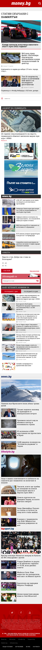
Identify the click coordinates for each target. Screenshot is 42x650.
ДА (4, 263)
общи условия (7, 646)
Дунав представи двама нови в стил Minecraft (28, 595)
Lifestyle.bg (21, 639)
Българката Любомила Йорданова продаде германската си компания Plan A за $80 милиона (28, 306)
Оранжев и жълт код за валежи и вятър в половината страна (27, 422)
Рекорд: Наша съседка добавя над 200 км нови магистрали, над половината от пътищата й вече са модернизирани (28, 337)
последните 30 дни (31, 291)
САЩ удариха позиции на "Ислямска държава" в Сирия (28, 444)
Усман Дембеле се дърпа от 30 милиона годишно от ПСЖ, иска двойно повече (28, 564)
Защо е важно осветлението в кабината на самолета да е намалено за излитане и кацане (20, 480)
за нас (28, 646)
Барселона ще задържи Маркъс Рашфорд (27, 584)
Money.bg (12, 639)
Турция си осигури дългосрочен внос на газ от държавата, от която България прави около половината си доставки (28, 316)
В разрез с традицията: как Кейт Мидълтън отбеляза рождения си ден (27, 522)
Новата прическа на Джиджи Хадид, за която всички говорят (28, 499)
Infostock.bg (13, 643)
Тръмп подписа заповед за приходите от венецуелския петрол (28, 411)
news (8, 196)
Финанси (4, 140)
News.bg (3, 639)
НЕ (4, 265)
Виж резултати (34, 271)
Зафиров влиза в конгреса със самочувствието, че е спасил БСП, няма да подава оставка (28, 218)
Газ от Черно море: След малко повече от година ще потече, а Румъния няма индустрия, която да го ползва (28, 327)
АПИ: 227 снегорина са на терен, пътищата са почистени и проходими (27, 202)
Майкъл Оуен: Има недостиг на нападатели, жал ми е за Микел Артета (29, 574)
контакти (36, 646)
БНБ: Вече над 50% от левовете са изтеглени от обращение (27, 226)
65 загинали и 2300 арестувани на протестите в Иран (29, 433)
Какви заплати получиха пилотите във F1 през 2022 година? (20, 45)
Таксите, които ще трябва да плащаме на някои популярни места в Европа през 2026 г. (28, 490)
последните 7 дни (11, 291)
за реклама (19, 646)
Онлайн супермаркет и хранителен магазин (24, 364)
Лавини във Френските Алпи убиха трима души (20, 404)
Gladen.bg (4, 643)
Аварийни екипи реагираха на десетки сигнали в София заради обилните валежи (28, 244)
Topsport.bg (31, 639)
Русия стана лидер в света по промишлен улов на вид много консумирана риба (27, 347)
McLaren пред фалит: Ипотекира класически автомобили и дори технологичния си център (31, 58)
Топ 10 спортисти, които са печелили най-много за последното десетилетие (30, 80)
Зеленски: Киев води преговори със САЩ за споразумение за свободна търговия (27, 210)
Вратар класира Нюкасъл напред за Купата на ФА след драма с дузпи (21, 556)
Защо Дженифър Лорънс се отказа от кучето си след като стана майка (28, 510)
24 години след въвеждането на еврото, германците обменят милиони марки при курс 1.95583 (20, 136)
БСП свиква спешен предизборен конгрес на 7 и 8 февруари (28, 234)
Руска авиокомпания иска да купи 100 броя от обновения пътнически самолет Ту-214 (26, 355)
